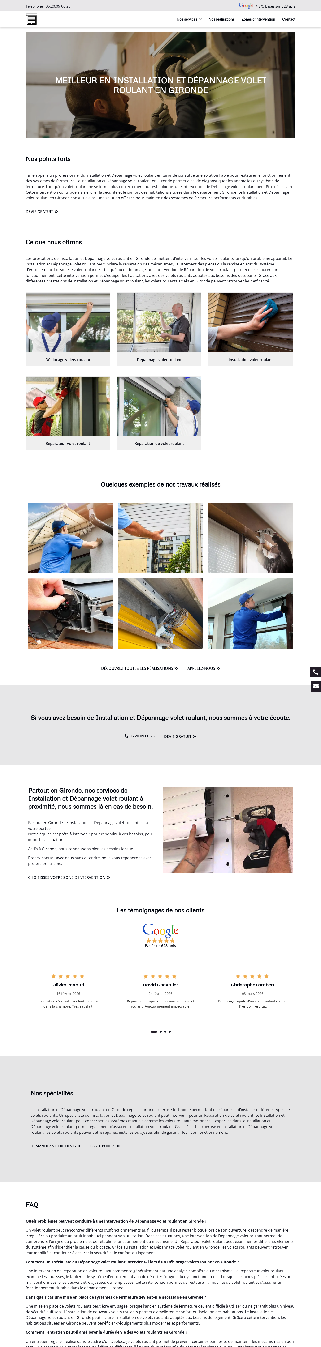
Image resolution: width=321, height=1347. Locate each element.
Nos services (189, 19)
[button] (154, 1032)
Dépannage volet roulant (159, 359)
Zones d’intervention (258, 19)
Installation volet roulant (251, 359)
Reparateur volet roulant (68, 443)
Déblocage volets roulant (67, 359)
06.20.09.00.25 (58, 6)
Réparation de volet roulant (159, 443)
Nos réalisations (221, 19)
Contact (288, 19)
